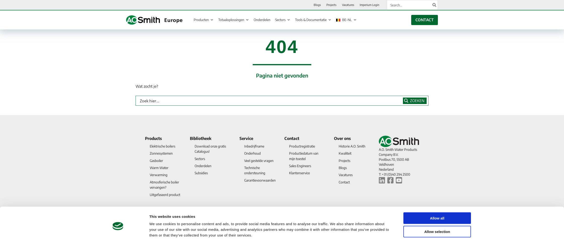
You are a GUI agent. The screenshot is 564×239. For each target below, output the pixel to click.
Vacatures (346, 175)
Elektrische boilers (162, 146)
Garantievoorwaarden (260, 180)
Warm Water (159, 168)
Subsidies (201, 173)
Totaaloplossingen (233, 19)
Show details (335, 230)
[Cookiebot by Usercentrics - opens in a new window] (118, 229)
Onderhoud (252, 153)
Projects (344, 161)
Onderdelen (262, 20)
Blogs (343, 168)
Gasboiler (156, 161)
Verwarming (158, 175)
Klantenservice (299, 173)
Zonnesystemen (161, 153)
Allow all (437, 197)
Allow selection (437, 211)
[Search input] (270, 100)
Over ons (342, 138)
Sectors (282, 19)
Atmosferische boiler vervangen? (164, 184)
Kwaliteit (345, 153)
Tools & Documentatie (313, 19)
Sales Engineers (300, 166)
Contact (291, 138)
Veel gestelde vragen (258, 161)
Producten (204, 19)
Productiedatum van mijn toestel (303, 156)
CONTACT (424, 19)
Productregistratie (302, 146)
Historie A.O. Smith (352, 146)
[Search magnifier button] (415, 100)
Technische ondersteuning (254, 170)
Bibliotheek (200, 138)
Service (246, 138)
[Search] (435, 5)
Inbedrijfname (254, 146)
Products (153, 138)
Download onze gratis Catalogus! (210, 148)
